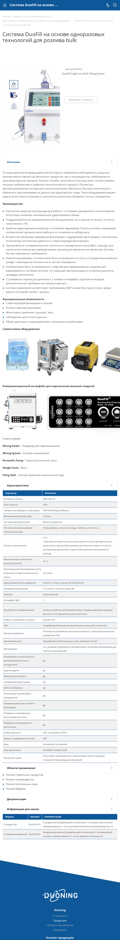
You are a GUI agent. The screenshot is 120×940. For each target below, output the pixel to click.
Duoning (60, 910)
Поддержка (60, 929)
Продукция (60, 920)
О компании (60, 915)
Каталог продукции (60, 938)
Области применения (60, 925)
